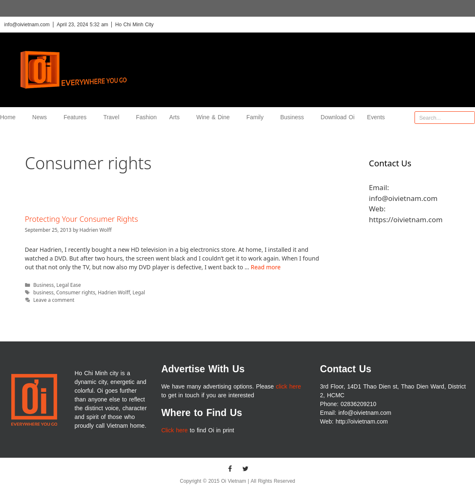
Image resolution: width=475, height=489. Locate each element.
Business (294, 117)
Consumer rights (76, 292)
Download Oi (337, 117)
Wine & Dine (215, 117)
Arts (176, 117)
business (43, 292)
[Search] (468, 117)
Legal (139, 292)
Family (257, 117)
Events (376, 117)
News (41, 117)
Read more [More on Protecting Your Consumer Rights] (266, 267)
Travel (113, 117)
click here (288, 386)
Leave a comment (54, 299)
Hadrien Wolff (114, 292)
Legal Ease (68, 284)
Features (76, 117)
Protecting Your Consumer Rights (81, 219)
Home (10, 117)
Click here (174, 430)
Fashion (146, 117)
